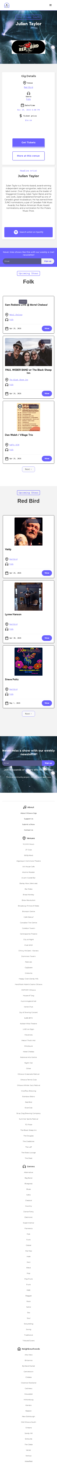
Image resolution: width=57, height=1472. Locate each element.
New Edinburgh (28, 1416)
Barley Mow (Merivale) (28, 883)
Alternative (28, 1172)
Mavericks (29, 1035)
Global (28, 1245)
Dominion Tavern (28, 956)
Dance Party (28, 1212)
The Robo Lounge (28, 1152)
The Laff (28, 1147)
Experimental (28, 1223)
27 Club (28, 850)
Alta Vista (28, 1355)
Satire (28, 1307)
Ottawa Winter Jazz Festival (28, 1085)
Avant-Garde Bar (28, 878)
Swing (28, 1329)
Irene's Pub (28, 1007)
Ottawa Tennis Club (28, 1080)
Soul (28, 1318)
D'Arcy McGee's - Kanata (28, 951)
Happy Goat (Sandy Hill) (28, 979)
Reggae (28, 1296)
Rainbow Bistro (28, 1096)
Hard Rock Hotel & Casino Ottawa (28, 984)
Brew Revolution (28, 900)
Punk (28, 1284)
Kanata (28, 1405)
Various (28, 1456)
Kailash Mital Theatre (28, 1024)
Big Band (28, 1178)
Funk (28, 1240)
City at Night (28, 939)
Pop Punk (28, 1279)
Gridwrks (28, 973)
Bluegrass (28, 1183)
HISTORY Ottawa (28, 990)
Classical (28, 1200)
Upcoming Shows (28, 273)
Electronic (29, 1217)
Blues (28, 1189)
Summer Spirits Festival (28, 1119)
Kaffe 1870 (14, 445)
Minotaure (28, 1046)
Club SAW (28, 945)
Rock (29, 1301)
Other (28, 1068)
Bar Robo (28, 889)
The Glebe (29, 1444)
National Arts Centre (28, 1057)
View (47, 328)
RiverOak (28, 1108)
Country (28, 1206)
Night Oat (28, 1063)
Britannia (28, 1360)
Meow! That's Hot (28, 1040)
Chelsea (23, 302)
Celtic (28, 1195)
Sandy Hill (29, 1433)
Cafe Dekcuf (28, 917)
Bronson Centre (28, 911)
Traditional (28, 1335)
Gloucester (28, 1394)
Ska (28, 1312)
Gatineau (28, 1388)
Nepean (28, 1411)
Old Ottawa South (28, 17)
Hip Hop (28, 1251)
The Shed (28, 1158)
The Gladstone (28, 1141)
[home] (6, 5)
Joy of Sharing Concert (28, 1012)
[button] (50, 5)
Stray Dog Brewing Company (28, 1113)
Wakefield (45, 341)
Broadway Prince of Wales (28, 906)
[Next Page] (28, 469)
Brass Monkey (28, 895)
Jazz (28, 1262)
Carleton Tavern (28, 928)
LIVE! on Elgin (28, 1029)
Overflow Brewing (28, 1091)
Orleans (28, 1428)
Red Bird (28, 87)
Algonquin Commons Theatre (28, 861)
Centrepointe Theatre (28, 934)
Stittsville (28, 1439)
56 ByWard (28, 855)
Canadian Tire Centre (28, 923)
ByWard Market (28, 1366)
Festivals (28, 962)
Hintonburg (28, 1400)
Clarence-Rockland (28, 1383)
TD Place (28, 1124)
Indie (28, 1256)
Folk (28, 99)
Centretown (28, 1371)
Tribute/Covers (29, 1341)
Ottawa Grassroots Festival (28, 1074)
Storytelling (28, 1324)
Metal (28, 1268)
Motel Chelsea (16, 315)
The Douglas (28, 1136)
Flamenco (29, 1228)
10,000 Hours (28, 844)
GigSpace (28, 967)
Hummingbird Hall (28, 1001)
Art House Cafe (28, 866)
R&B (28, 1290)
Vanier (28, 1450)
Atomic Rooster (28, 872)
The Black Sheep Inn (19, 380)
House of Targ (28, 995)
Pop (28, 1273)
